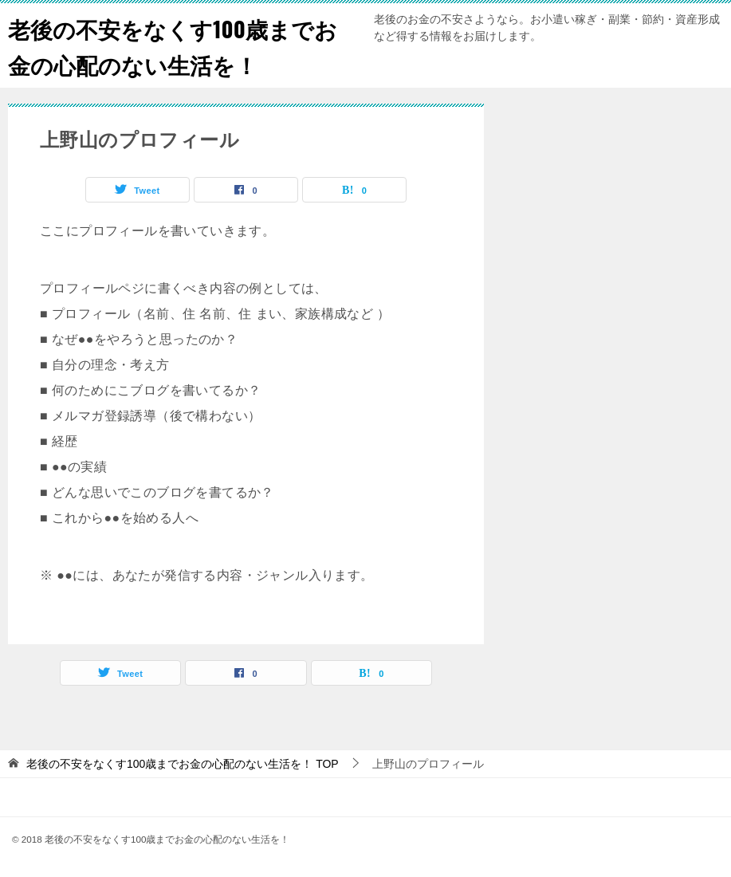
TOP (182, 763)
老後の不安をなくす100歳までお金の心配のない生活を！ (172, 45)
